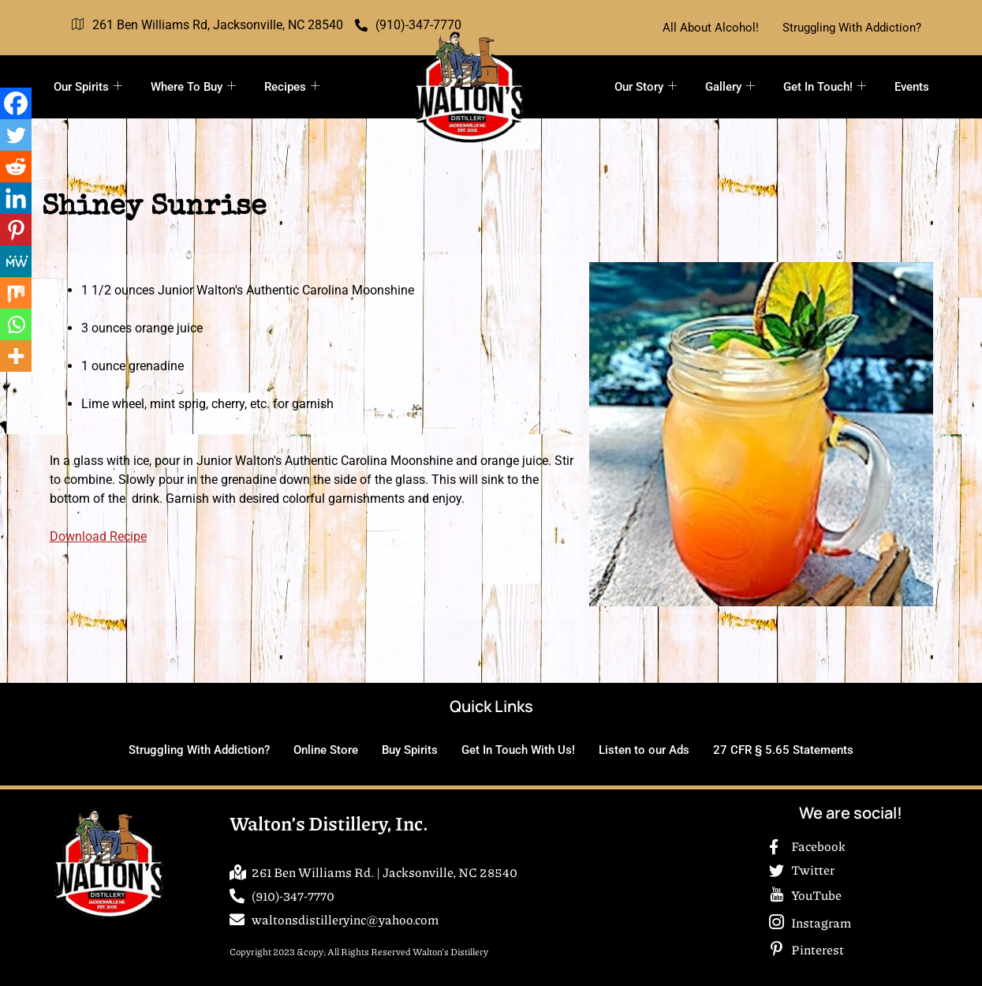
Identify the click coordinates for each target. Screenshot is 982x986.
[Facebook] (16, 103)
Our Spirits (88, 87)
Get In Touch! (824, 87)
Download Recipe (98, 536)
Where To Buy (193, 87)
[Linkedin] (16, 198)
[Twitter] (16, 135)
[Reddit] (16, 166)
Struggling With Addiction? (851, 28)
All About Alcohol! (711, 28)
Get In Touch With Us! (518, 750)
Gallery (730, 87)
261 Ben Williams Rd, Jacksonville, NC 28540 (207, 25)
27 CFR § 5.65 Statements (783, 750)
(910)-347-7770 (408, 24)
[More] (16, 356)
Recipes (291, 87)
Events (911, 87)
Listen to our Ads (644, 750)
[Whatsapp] (16, 324)
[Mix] (16, 293)
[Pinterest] (16, 230)
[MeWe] (16, 261)
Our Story (645, 87)
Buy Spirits (410, 750)
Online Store (325, 750)
